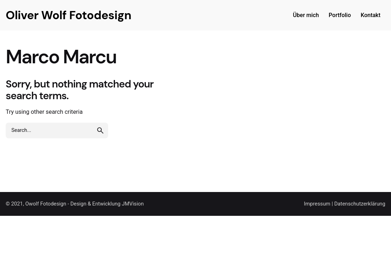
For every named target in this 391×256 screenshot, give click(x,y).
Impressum (317, 204)
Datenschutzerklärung (359, 204)
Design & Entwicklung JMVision (107, 204)
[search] (100, 130)
